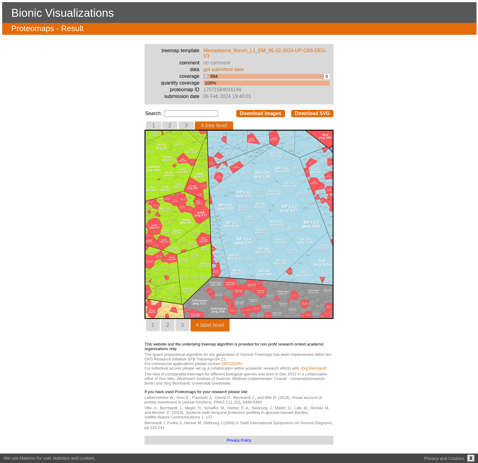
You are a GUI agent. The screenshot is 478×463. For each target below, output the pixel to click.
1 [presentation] (153, 125)
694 (214, 76)
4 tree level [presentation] (214, 125)
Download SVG (312, 113)
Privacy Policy (239, 440)
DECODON (232, 363)
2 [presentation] (169, 125)
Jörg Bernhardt (313, 368)
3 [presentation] (186, 125)
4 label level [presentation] (210, 325)
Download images (260, 113)
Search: (154, 113)
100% (210, 83)
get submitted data (223, 69)
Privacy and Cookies (444, 458)
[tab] (153, 125)
